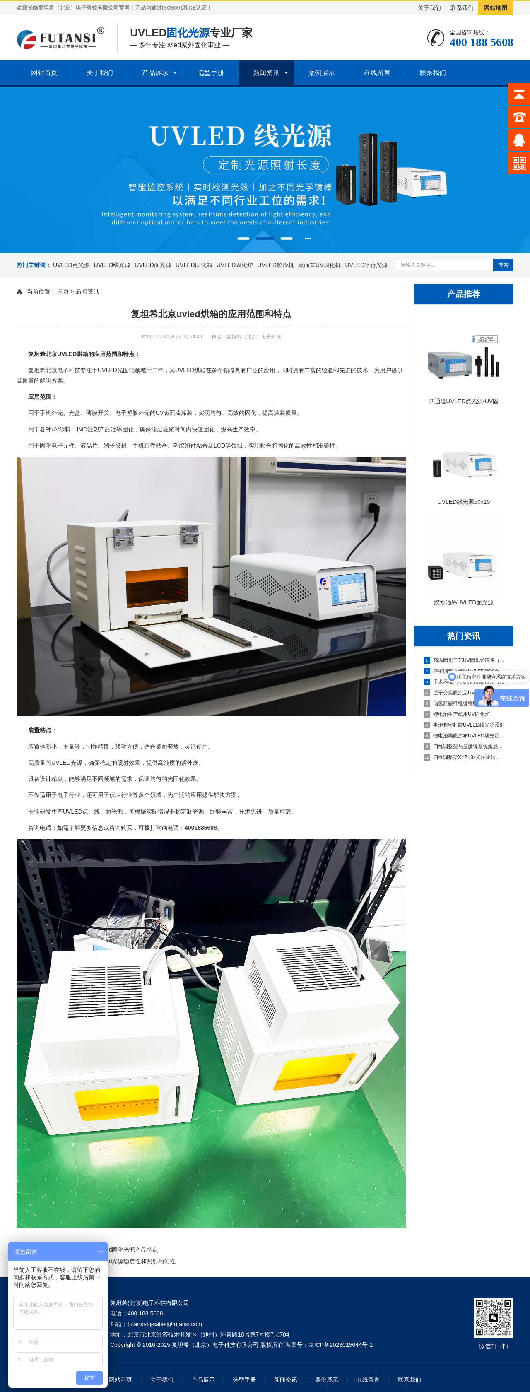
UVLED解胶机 (275, 265)
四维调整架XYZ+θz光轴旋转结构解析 (464, 757)
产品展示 (155, 72)
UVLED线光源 (112, 265)
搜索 (503, 265)
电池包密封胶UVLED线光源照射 (464, 725)
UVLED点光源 (71, 265)
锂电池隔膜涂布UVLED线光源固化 (464, 735)
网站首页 (44, 72)
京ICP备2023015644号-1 (340, 1344)
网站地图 (495, 8)
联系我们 (462, 8)
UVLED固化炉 (235, 265)
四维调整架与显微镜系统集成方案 (464, 746)
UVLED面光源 (153, 265)
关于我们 (429, 8)
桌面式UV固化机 (319, 265)
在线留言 (377, 72)
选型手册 (211, 72)
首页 (63, 291)
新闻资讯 (266, 72)
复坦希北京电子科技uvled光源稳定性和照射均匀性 (111, 1261)
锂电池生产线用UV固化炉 (457, 714)
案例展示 (321, 72)
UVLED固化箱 (194, 265)
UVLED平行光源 (366, 265)
